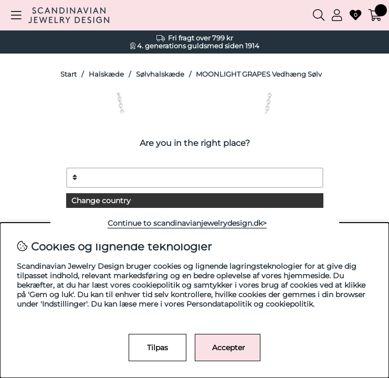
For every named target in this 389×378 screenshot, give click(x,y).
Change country (101, 200)
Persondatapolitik (218, 304)
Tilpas (157, 347)
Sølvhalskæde (160, 74)
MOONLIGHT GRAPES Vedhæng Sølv (259, 74)
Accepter (228, 347)
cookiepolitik (289, 304)
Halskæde (106, 74)
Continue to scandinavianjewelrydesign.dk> (187, 223)
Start (68, 74)
